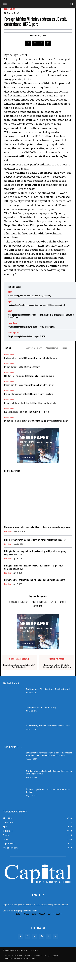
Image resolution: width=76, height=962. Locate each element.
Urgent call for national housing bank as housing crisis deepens (34, 579)
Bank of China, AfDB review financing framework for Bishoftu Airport (29, 385)
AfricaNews (52, 347)
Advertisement (34, 347)
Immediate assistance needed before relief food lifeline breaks (19, 666)
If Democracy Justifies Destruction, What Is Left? (48, 726)
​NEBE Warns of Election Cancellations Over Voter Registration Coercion (29, 376)
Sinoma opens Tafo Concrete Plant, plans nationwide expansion (37, 527)
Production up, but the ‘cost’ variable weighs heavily (29, 295)
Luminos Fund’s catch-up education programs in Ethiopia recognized (36, 305)
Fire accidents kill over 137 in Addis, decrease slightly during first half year (57, 666)
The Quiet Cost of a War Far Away (41, 707)
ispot (10, 292)
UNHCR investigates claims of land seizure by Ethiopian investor (34, 539)
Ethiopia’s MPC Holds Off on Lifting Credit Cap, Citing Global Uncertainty (30, 403)
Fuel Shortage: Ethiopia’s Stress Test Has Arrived (48, 689)
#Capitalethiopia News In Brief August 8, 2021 (27, 336)
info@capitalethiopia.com (25, 910)
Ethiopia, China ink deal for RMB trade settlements (22, 367)
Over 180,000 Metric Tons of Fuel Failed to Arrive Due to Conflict (27, 412)
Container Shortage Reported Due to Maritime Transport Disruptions (28, 394)
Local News (9, 9)
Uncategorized (14, 333)
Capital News (9, 355)
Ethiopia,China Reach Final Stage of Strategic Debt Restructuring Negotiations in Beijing (36, 421)
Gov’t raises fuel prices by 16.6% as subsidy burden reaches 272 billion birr (30, 358)
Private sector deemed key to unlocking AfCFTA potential (31, 327)
